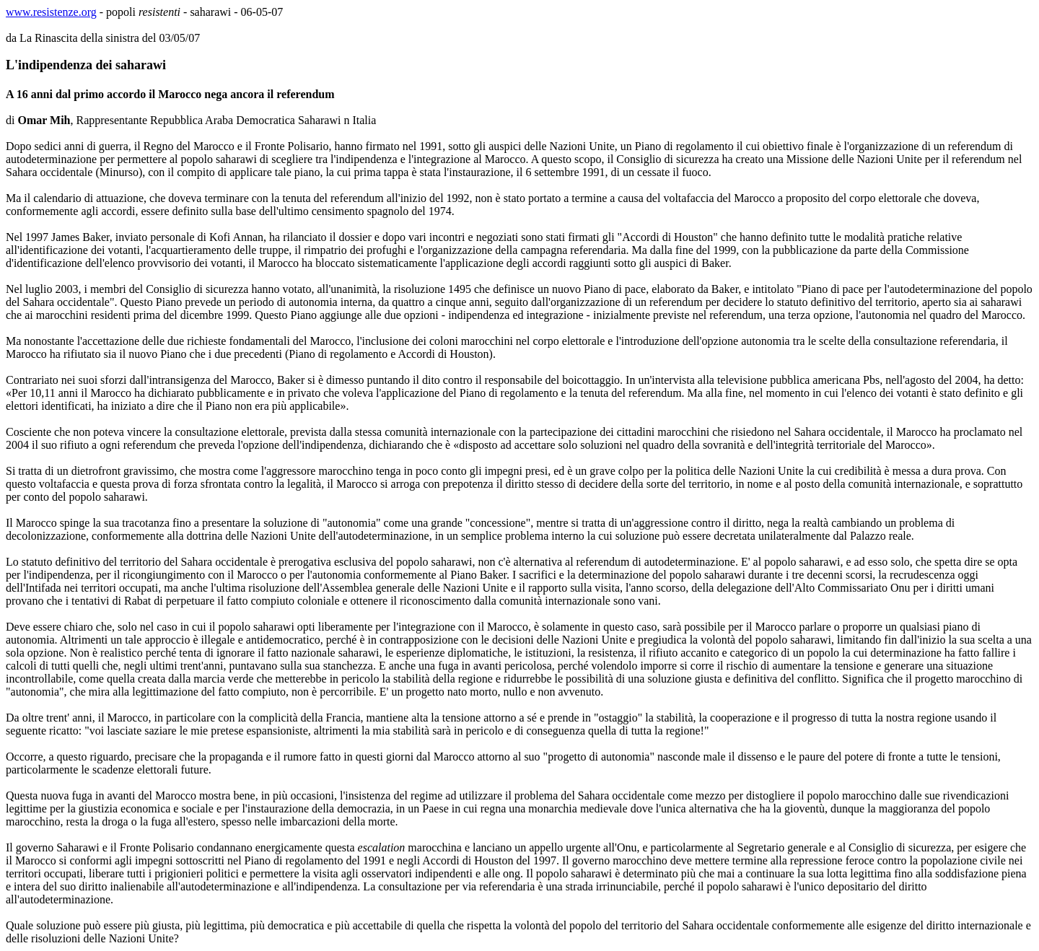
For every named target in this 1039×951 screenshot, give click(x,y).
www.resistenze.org (51, 12)
